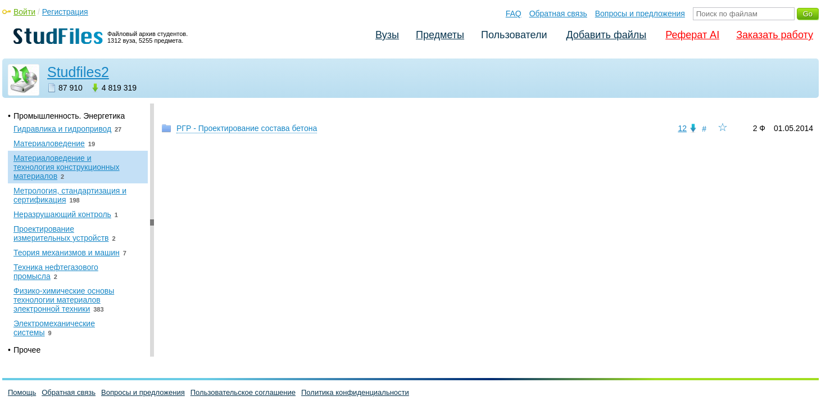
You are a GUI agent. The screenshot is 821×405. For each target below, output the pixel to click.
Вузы (387, 34)
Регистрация (65, 11)
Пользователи (514, 34)
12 (682, 128)
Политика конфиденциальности (355, 392)
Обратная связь (558, 13)
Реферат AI (692, 34)
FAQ (513, 13)
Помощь (22, 392)
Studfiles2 (78, 72)
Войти (24, 11)
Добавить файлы (606, 34)
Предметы (440, 34)
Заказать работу (774, 34)
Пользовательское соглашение (243, 392)
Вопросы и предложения (640, 13)
